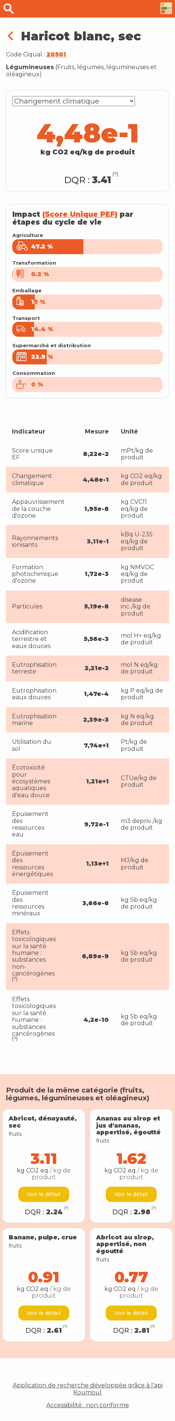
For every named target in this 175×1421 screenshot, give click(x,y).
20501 (56, 54)
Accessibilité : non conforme (87, 1405)
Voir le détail (43, 1194)
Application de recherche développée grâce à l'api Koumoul (88, 1389)
